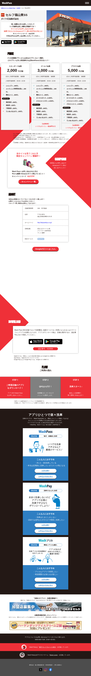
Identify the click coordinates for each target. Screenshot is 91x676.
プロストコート (72, 104)
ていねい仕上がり (11, 111)
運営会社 (31, 665)
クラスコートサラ (42, 101)
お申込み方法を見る (45, 477)
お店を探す (46, 471)
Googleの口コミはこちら (45, 249)
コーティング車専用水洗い (14, 88)
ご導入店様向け (58, 665)
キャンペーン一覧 (28, 182)
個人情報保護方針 (39, 665)
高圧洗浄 (9, 102)
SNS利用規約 (49, 665)
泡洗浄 (8, 105)
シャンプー (9, 85)
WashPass (41, 239)
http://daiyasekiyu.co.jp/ (44, 222)
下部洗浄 (9, 108)
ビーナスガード (41, 98)
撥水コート (9, 95)
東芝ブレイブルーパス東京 (47, 647)
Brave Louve (54, 655)
